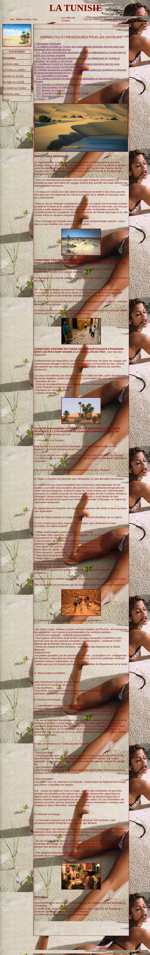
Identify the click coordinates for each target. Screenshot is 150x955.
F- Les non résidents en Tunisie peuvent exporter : (62, 743)
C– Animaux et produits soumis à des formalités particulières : (68, 620)
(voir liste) (80, 261)
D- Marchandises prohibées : (50, 673)
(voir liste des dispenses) (79, 352)
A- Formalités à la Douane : (49, 440)
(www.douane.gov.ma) (77, 431)
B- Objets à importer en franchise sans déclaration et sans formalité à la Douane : (79, 478)
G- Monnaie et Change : (47, 814)
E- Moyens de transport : (48, 699)
